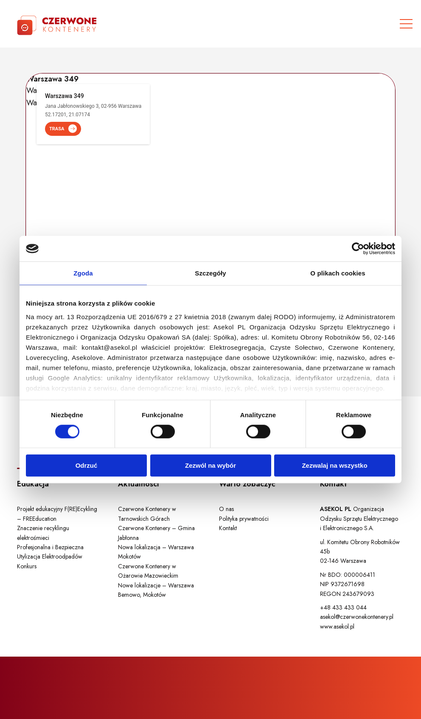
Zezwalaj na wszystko (334, 465)
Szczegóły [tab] (210, 273)
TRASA (63, 129)
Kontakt (228, 528)
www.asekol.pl (337, 626)
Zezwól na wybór (210, 465)
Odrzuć (87, 465)
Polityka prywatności (244, 518)
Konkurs (26, 566)
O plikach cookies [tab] (337, 273)
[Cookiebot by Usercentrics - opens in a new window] (358, 248)
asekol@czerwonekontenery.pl (356, 616)
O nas (226, 509)
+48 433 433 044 (343, 607)
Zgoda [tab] (83, 273)
